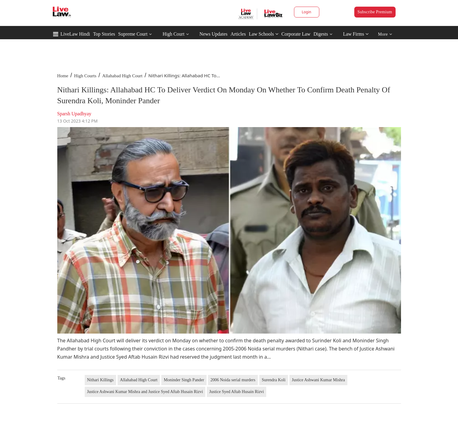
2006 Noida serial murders (232, 380)
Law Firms (356, 34)
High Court (173, 34)
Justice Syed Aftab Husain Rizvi (236, 391)
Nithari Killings (100, 380)
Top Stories (104, 34)
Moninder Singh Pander (184, 380)
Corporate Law (295, 34)
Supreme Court (132, 34)
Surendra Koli (274, 380)
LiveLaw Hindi (75, 34)
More (385, 34)
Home (62, 75)
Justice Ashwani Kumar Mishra (318, 380)
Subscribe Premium (375, 12)
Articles (238, 34)
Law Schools (263, 34)
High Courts (85, 75)
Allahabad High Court (122, 75)
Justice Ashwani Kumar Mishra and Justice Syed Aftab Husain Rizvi (145, 391)
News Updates (214, 34)
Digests (321, 34)
